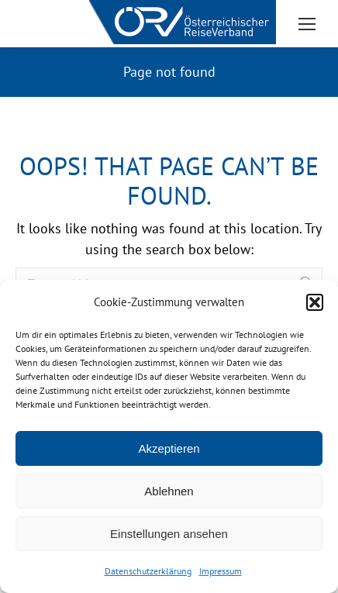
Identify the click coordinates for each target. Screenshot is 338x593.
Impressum (220, 571)
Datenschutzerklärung (148, 571)
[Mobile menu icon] (306, 24)
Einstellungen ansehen (169, 533)
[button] (314, 302)
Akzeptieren (168, 448)
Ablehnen (168, 491)
